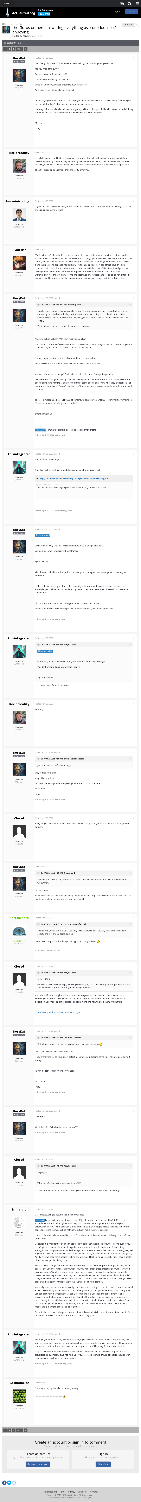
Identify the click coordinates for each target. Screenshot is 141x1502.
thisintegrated (19, 454)
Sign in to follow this (13, 24)
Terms (62, 1491)
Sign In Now (103, 1464)
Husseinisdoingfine (20, 201)
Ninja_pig (19, 1209)
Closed (19, 818)
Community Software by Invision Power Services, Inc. (70, 1497)
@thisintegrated (44, 535)
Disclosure (83, 1491)
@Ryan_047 (42, 430)
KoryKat (26, 35)
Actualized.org (50, 1491)
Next (19, 49)
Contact (94, 1491)
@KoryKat (41, 1220)
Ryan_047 (19, 250)
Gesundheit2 (19, 1383)
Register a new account (37, 1464)
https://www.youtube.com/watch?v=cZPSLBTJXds (59, 1012)
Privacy (71, 1491)
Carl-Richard (71, 1037)
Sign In (119, 11)
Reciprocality (19, 153)
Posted (45, 58)
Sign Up (131, 11)
